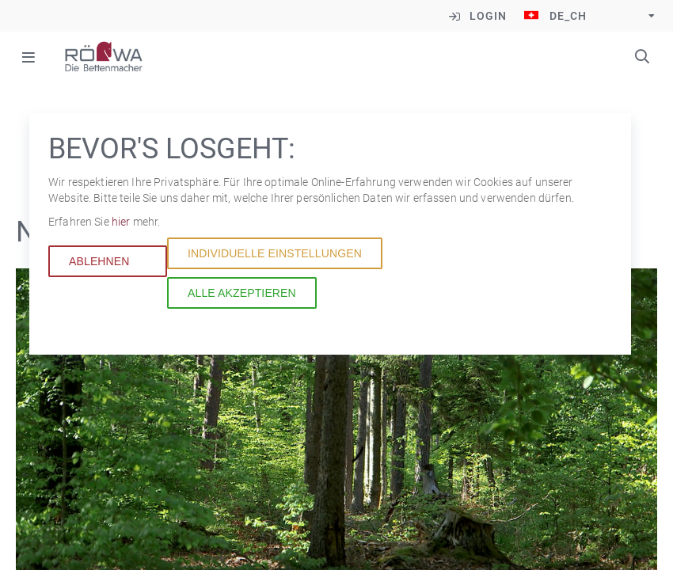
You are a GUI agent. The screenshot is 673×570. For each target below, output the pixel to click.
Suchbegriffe (642, 56)
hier (122, 221)
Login (488, 16)
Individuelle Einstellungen (275, 253)
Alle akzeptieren (242, 293)
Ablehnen (99, 261)
